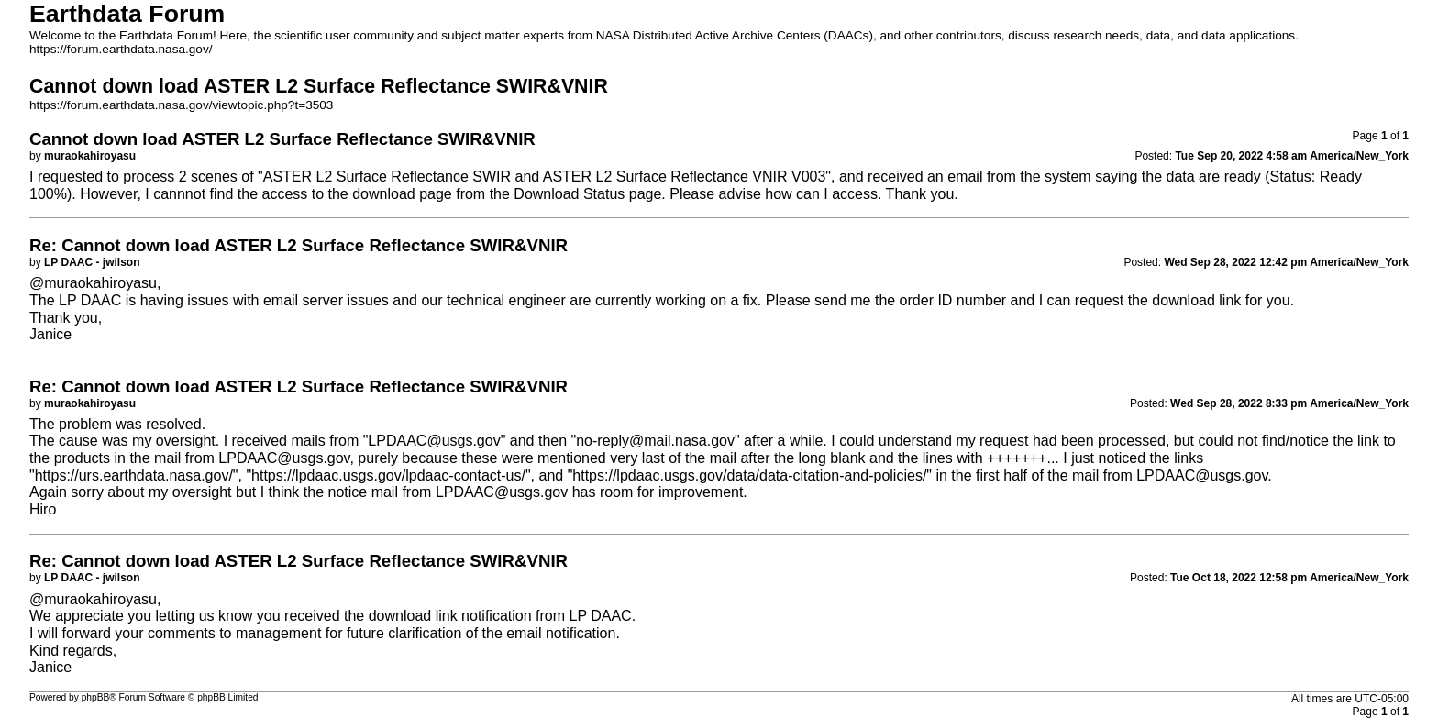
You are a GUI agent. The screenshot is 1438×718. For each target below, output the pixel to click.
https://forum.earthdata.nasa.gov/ (121, 49)
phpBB (96, 697)
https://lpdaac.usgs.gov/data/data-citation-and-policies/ (749, 475)
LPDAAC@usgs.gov (434, 440)
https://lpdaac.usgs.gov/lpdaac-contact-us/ (388, 475)
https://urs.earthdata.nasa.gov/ (134, 475)
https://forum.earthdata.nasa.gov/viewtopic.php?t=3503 (181, 105)
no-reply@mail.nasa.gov (655, 440)
